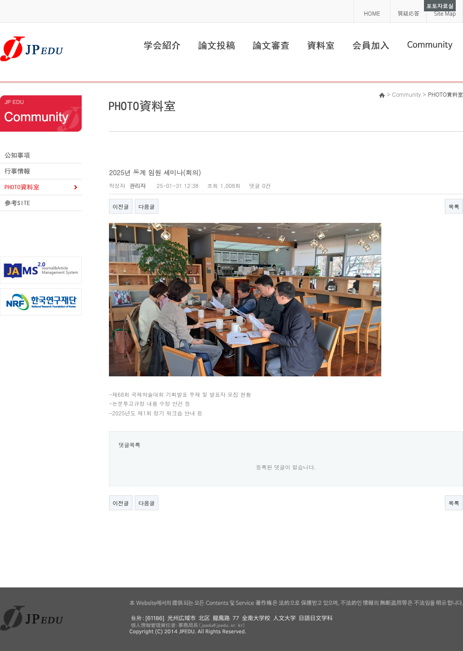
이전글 (121, 206)
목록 (453, 206)
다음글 (146, 206)
